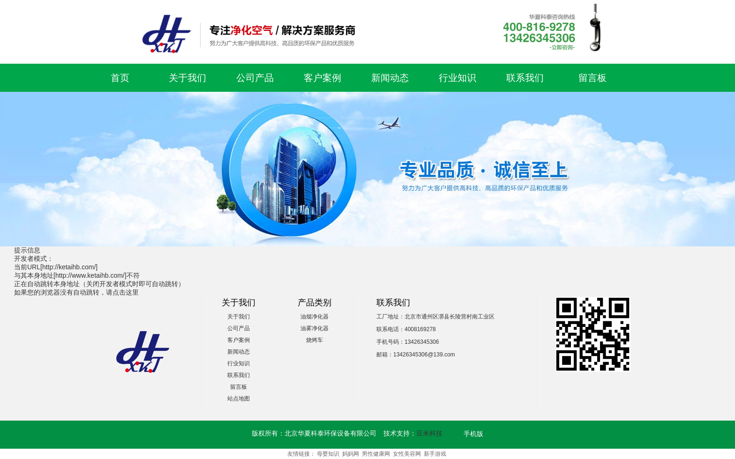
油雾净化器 (314, 328)
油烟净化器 (314, 316)
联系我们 (525, 78)
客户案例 (322, 78)
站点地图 (238, 398)
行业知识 (457, 78)
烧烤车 (314, 340)
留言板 (592, 78)
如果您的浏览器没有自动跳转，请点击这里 (76, 292)
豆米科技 (429, 433)
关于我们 (187, 78)
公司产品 (255, 78)
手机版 (473, 433)
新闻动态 (390, 78)
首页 (120, 78)
